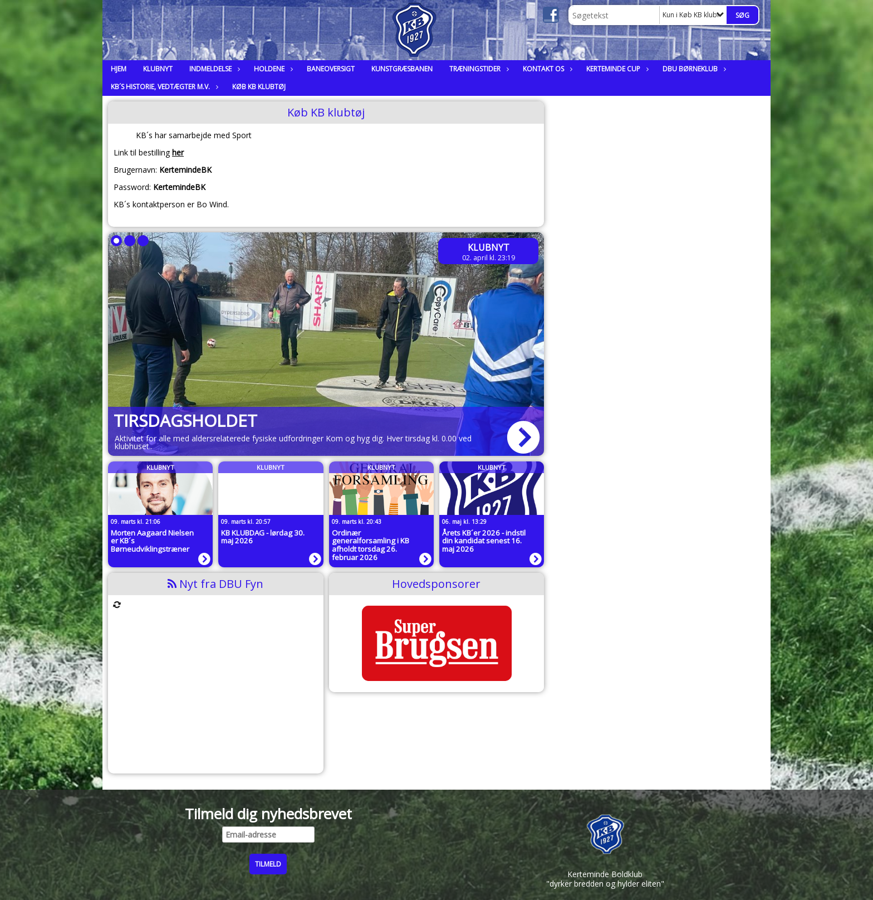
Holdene (272, 69)
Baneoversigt (331, 69)
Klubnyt (158, 69)
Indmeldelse (213, 69)
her (178, 152)
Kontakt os (546, 69)
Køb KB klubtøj (259, 86)
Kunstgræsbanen (402, 69)
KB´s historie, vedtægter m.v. (163, 86)
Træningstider (477, 69)
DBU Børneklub (693, 69)
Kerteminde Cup (616, 69)
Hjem (118, 69)
